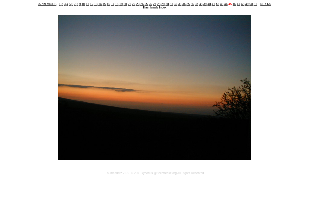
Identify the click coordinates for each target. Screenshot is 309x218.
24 (142, 4)
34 (184, 4)
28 (159, 4)
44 (226, 4)
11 (87, 4)
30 (167, 4)
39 (205, 4)
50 (251, 4)
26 (150, 4)
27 (154, 4)
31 (171, 4)
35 (188, 4)
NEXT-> (265, 4)
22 (133, 4)
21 (129, 4)
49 (247, 4)
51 (255, 4)
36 (192, 4)
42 (217, 4)
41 (213, 4)
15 (104, 4)
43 (221, 4)
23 (137, 4)
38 (200, 4)
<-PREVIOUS (47, 4)
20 (125, 4)
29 (163, 4)
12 (91, 4)
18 (117, 4)
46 (234, 4)
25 (146, 4)
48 (242, 4)
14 (100, 4)
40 (209, 4)
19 (121, 4)
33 (179, 4)
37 (196, 4)
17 (112, 4)
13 (95, 4)
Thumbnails (150, 7)
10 (83, 4)
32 (175, 4)
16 (108, 4)
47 (238, 4)
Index (162, 7)
